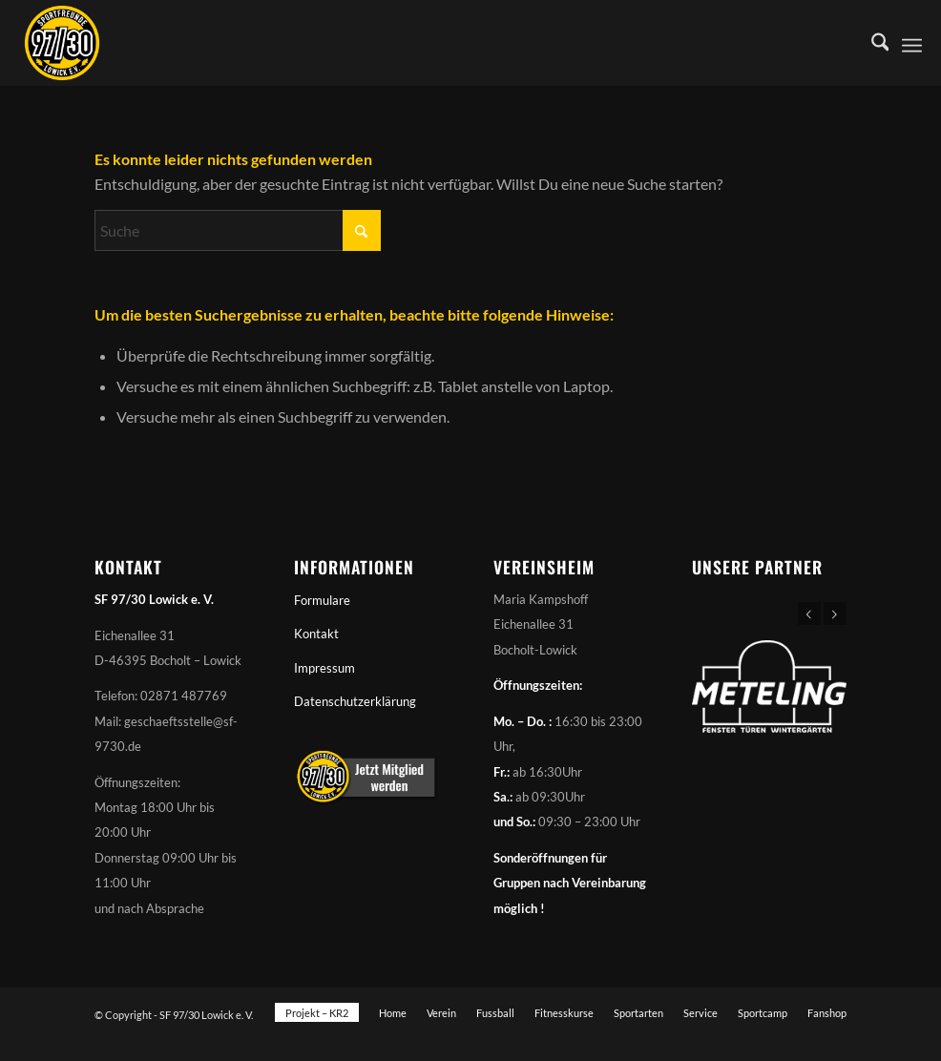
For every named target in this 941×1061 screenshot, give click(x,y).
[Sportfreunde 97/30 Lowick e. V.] (62, 43)
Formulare (322, 600)
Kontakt (316, 633)
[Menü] (912, 43)
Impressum (324, 668)
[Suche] (870, 43)
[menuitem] (870, 43)
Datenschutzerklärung (355, 701)
